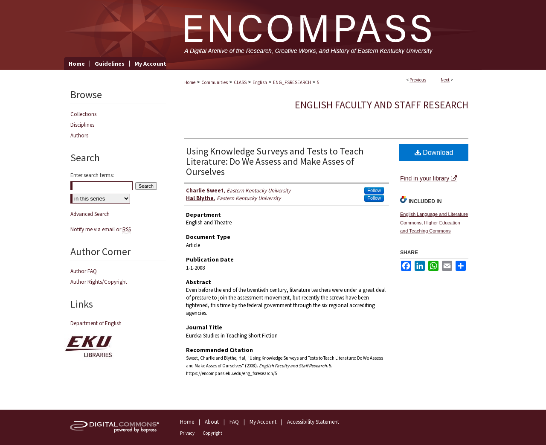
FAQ (234, 421)
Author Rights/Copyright (98, 281)
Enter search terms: (92, 175)
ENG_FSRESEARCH (292, 82)
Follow (374, 190)
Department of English (96, 323)
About (212, 421)
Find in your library (428, 178)
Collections (83, 114)
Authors (79, 135)
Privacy (187, 433)
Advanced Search (90, 214)
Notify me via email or (100, 229)
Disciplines (82, 124)
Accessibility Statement (313, 421)
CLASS (240, 82)
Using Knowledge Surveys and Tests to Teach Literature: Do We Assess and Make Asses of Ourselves (274, 161)
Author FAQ (83, 271)
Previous (418, 80)
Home (189, 82)
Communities (214, 82)
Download (434, 152)
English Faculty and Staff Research (381, 104)
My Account (263, 421)
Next (445, 80)
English (260, 82)
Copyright (212, 433)
